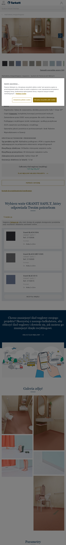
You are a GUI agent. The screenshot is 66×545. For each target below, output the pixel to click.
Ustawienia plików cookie (21, 100)
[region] (33, 92)
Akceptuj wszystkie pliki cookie (44, 100)
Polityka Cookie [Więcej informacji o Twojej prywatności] (21, 93)
